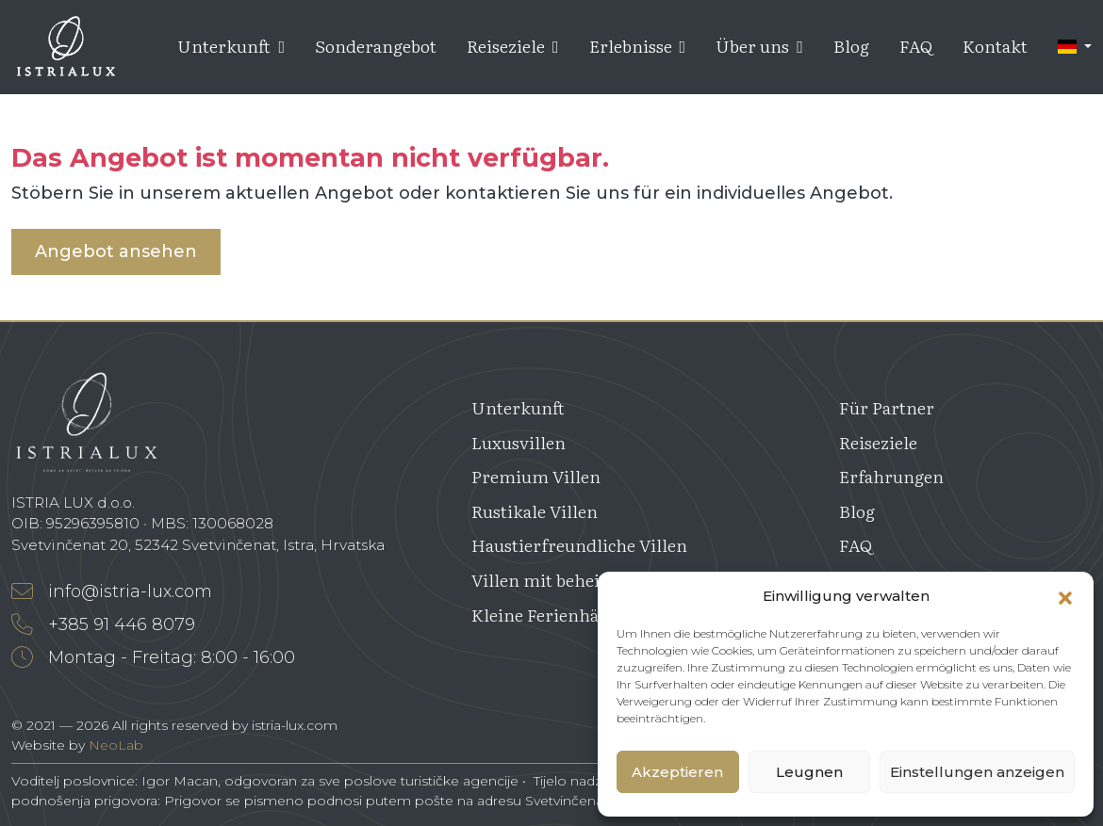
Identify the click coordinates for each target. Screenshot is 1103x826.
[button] (1065, 596)
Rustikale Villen (534, 511)
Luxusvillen (518, 442)
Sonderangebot (375, 45)
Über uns (759, 45)
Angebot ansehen (116, 251)
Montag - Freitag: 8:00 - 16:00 (153, 657)
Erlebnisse (637, 45)
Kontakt (995, 45)
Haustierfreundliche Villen (579, 545)
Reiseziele (513, 45)
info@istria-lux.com (111, 591)
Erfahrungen (891, 476)
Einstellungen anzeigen (977, 772)
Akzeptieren (677, 772)
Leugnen (809, 772)
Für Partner (886, 407)
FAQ (915, 45)
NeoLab (116, 745)
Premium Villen (536, 476)
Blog (851, 45)
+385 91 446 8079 (103, 624)
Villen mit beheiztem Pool (575, 579)
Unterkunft (231, 45)
